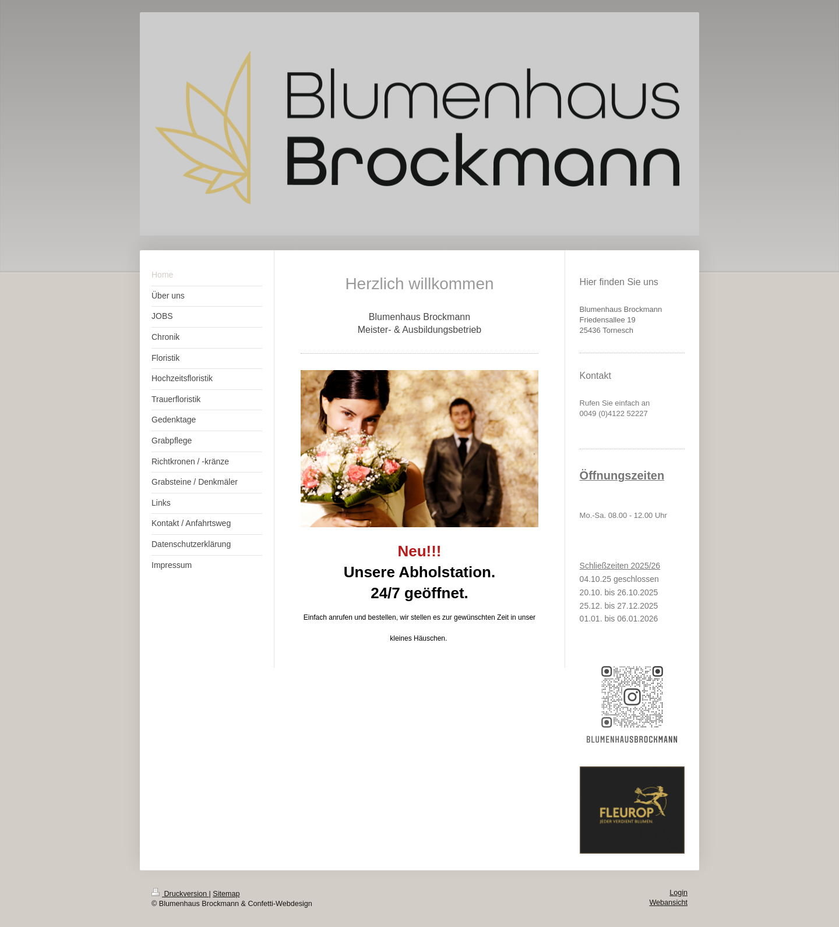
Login (678, 893)
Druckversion (180, 894)
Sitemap (226, 894)
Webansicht (668, 902)
